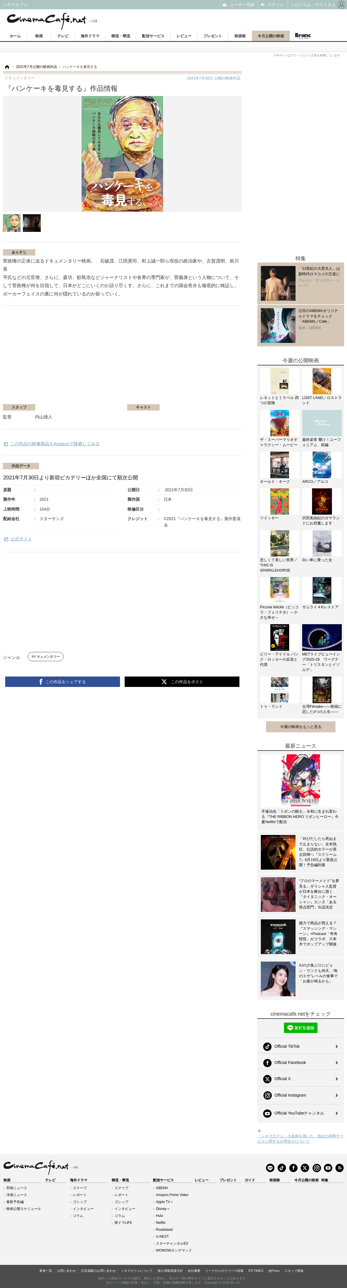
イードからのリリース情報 (224, 1270)
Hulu (159, 1216)
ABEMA (162, 1188)
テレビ (63, 36)
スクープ (80, 1188)
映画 (39, 36)
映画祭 (240, 36)
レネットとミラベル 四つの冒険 (279, 400)
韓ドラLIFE (123, 1223)
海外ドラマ (90, 36)
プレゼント (212, 36)
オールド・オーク (275, 481)
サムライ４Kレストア (320, 607)
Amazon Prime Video (172, 1195)
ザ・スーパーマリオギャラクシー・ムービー (279, 442)
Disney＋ (163, 1209)
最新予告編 (15, 1202)
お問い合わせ (66, 1270)
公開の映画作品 (213, 78)
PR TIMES (255, 1270)
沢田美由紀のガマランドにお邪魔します (321, 520)
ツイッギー (269, 518)
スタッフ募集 (294, 1270)
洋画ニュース (16, 1195)
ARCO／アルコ (315, 481)
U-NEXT (162, 1237)
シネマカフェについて (137, 1270)
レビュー (183, 36)
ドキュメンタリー (46, 657)
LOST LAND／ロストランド (322, 400)
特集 (324, 1180)
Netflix (160, 1223)
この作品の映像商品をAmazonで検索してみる (55, 443)
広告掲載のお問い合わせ (98, 1270)
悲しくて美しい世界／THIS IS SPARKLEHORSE (279, 565)
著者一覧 (45, 1270)
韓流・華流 (120, 36)
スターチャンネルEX (172, 1243)
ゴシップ (80, 1202)
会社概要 (194, 1270)
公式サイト (21, 538)
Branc (303, 36)
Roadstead (164, 1230)
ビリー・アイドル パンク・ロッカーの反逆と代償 (279, 659)
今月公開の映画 (271, 36)
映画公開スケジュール (23, 1209)
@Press (274, 1270)
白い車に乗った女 (317, 560)
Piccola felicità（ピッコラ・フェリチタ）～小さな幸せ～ (279, 612)
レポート (80, 1195)
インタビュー (83, 1209)
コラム (78, 1216)
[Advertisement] (71, 357)
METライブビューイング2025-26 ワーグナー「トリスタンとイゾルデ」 (321, 662)
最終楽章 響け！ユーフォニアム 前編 (321, 442)
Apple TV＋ (165, 1202)
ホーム (15, 36)
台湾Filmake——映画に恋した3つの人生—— (322, 709)
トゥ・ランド (271, 706)
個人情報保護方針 (170, 1270)
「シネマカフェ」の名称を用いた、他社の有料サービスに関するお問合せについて (300, 1138)
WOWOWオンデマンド (174, 1250)
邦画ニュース (16, 1188)
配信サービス (153, 36)
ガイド (250, 1180)
